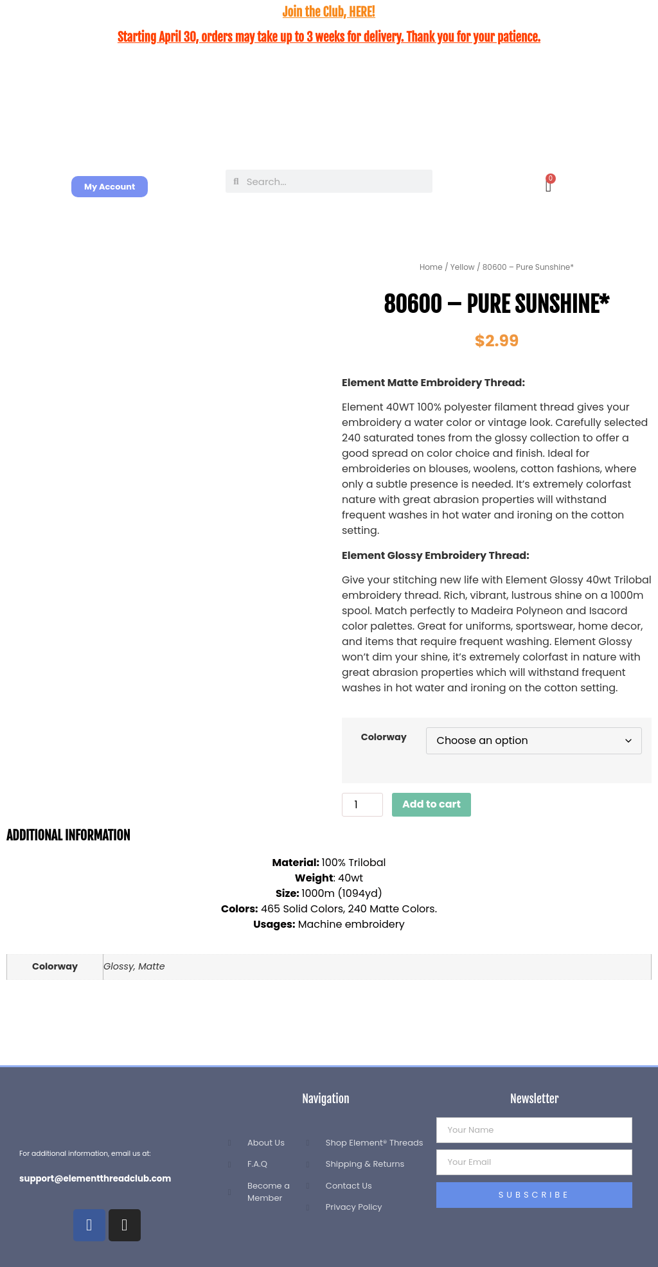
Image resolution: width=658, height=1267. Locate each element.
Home (431, 266)
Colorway (384, 736)
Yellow (462, 266)
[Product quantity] (362, 805)
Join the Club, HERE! (329, 12)
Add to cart (431, 804)
